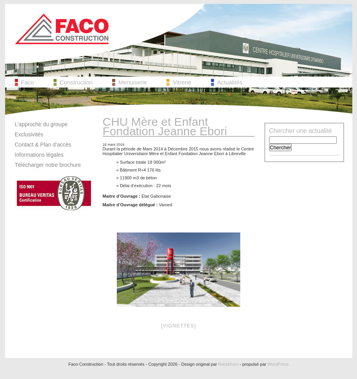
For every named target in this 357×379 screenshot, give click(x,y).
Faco (27, 82)
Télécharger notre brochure (48, 165)
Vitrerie (182, 82)
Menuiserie (132, 82)
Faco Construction (62, 29)
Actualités (230, 82)
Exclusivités (29, 134)
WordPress (278, 364)
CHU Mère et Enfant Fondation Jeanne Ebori (165, 126)
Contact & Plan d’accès (43, 144)
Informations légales (39, 155)
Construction (76, 82)
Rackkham (228, 364)
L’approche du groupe (41, 124)
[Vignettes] (178, 326)
